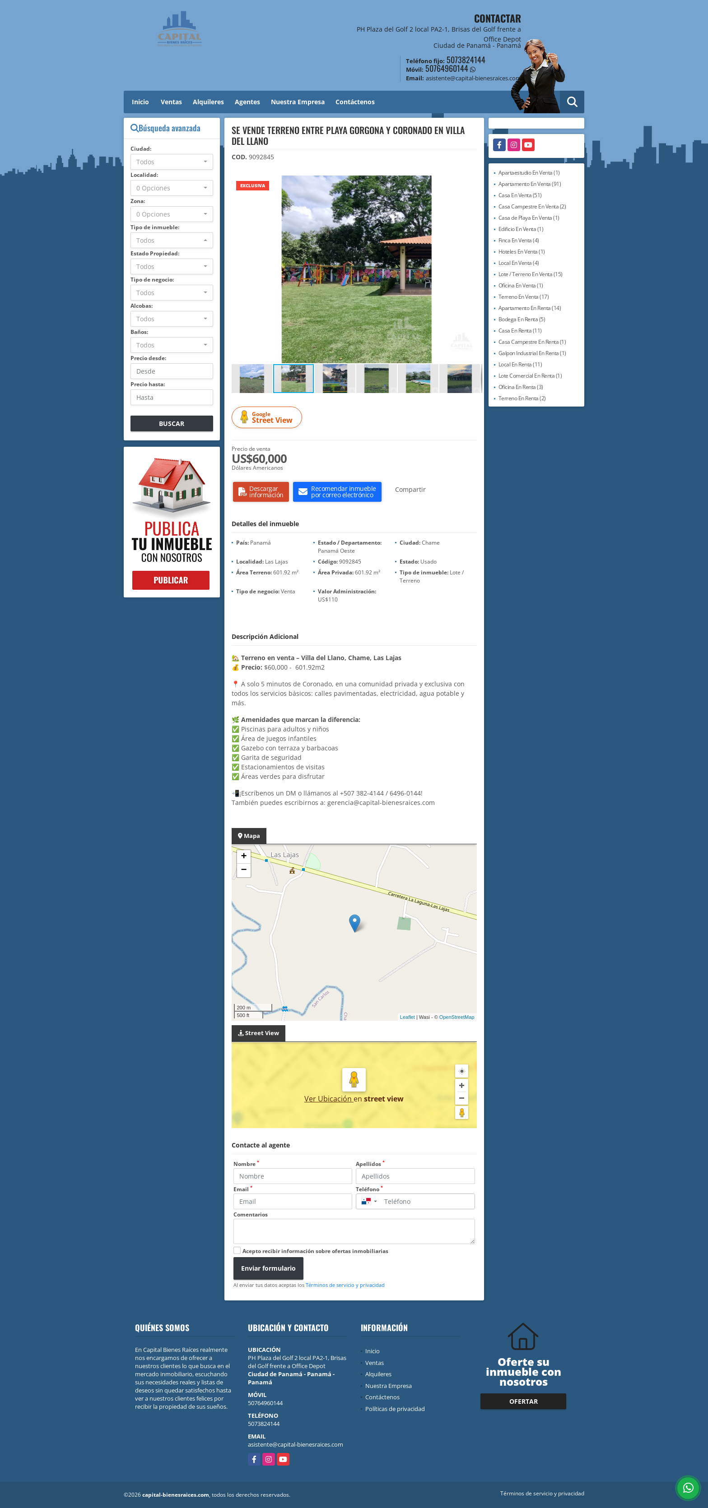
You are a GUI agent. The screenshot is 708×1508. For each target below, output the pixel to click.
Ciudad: (140, 149)
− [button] (244, 870)
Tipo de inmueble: (154, 227)
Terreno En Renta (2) (522, 398)
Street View (268, 417)
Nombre (246, 1164)
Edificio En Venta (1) (521, 229)
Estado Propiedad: (154, 253)
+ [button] (244, 857)
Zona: (137, 201)
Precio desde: (148, 358)
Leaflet (407, 1017)
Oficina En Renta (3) (520, 387)
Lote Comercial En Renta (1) (530, 375)
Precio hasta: (147, 384)
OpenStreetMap (457, 1017)
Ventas (171, 101)
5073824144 (466, 59)
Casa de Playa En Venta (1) (528, 218)
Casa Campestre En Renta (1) (532, 342)
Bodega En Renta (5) (521, 319)
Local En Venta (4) (518, 263)
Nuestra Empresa (298, 101)
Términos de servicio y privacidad (345, 1284)
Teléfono (369, 1189)
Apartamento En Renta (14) (529, 308)
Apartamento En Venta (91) (529, 184)
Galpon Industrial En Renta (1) (532, 353)
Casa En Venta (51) (520, 195)
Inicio (140, 101)
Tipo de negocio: (152, 279)
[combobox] (171, 162)
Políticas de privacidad (395, 1409)
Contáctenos (355, 101)
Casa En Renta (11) (520, 330)
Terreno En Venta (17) (523, 297)
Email (242, 1189)
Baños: (139, 332)
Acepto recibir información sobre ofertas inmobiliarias (315, 1251)
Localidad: (144, 175)
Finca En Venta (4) (518, 240)
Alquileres (208, 101)
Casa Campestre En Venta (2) (532, 206)
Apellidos (370, 1164)
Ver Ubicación (329, 1099)
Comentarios (250, 1214)
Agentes (247, 101)
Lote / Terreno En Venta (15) (530, 274)
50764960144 (446, 68)
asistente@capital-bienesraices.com (295, 1444)
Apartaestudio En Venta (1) (529, 172)
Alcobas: (141, 306)
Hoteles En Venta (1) (521, 251)
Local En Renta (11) (520, 364)
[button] (474, 183)
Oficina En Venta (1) (520, 285)
